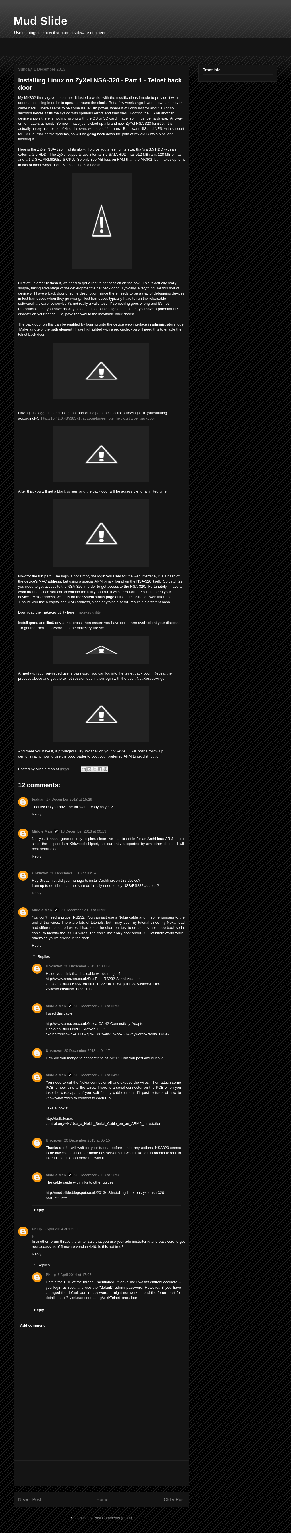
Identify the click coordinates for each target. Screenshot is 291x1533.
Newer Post (29, 1499)
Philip (37, 1229)
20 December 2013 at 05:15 (87, 1140)
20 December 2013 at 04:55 (97, 1075)
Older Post (174, 1499)
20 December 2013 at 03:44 (87, 966)
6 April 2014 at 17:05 (74, 1275)
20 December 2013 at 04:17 (87, 1050)
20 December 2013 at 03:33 (83, 910)
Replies (44, 956)
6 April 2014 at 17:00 (60, 1229)
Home (103, 1499)
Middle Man (42, 831)
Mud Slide (40, 21)
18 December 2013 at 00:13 (83, 831)
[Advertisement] (80, 46)
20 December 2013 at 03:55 (97, 1006)
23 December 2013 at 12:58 (97, 1175)
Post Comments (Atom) (112, 1518)
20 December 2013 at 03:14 (73, 873)
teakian (38, 799)
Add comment (32, 1325)
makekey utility (88, 612)
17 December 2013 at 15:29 (69, 799)
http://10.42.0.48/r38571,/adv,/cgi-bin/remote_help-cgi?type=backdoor (98, 418)
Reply (36, 814)
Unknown (40, 873)
